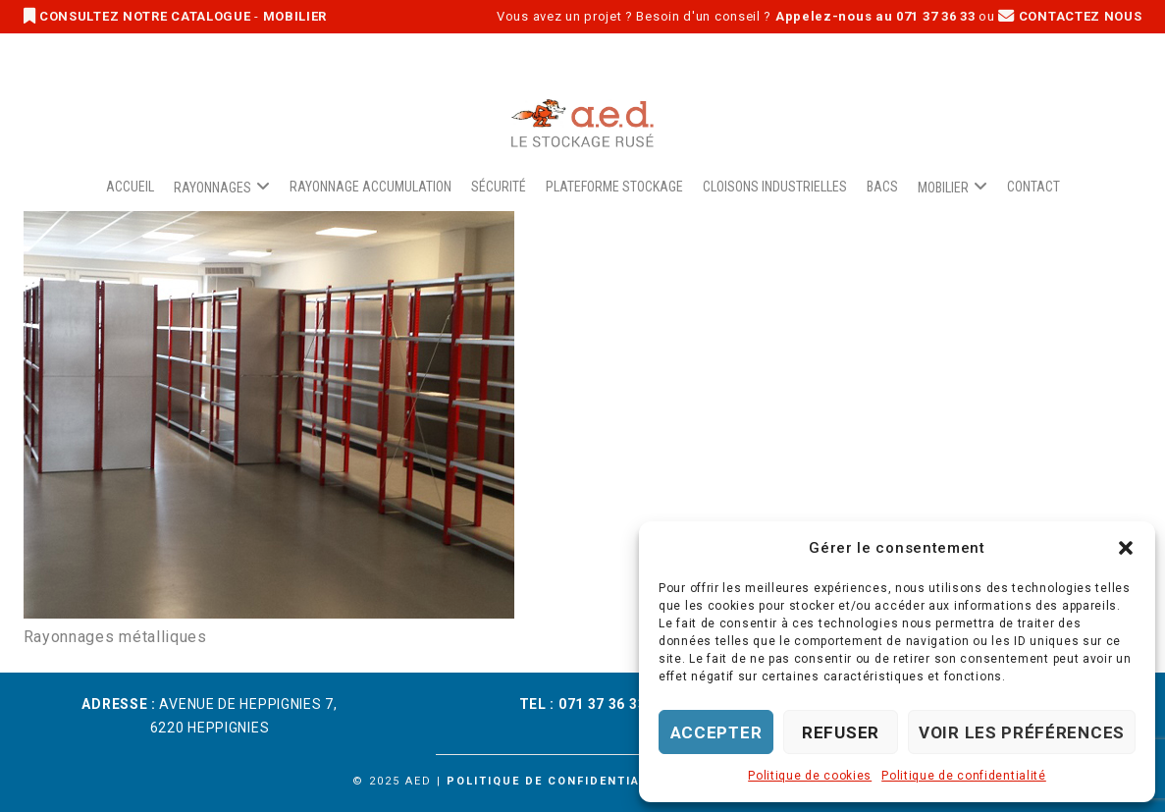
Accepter (716, 732)
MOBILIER (295, 16)
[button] (1126, 548)
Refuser (840, 732)
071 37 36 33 (602, 704)
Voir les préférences (1022, 732)
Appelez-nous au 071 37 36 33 (875, 16)
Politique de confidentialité (963, 776)
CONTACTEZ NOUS (1069, 16)
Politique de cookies (810, 776)
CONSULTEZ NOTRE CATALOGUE (139, 16)
